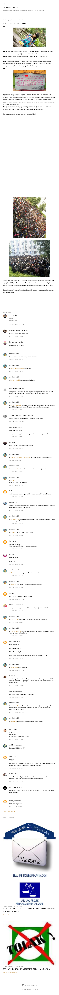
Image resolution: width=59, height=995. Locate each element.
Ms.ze (11, 730)
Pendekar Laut (15, 706)
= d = (11, 315)
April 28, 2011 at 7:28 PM (16, 658)
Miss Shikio (13, 642)
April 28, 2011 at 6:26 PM (16, 497)
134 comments (12, 915)
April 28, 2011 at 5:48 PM (16, 359)
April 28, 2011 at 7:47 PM (16, 685)
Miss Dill (13, 584)
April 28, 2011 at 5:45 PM (16, 348)
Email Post (11, 305)
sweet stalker (15, 469)
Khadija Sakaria (14, 605)
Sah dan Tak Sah (11, 7)
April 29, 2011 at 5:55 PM (16, 795)
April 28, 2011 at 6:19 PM (16, 485)
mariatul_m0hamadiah (17, 330)
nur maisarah (13, 787)
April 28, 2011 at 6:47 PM (16, 587)
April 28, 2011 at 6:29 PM (16, 535)
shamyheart (13, 801)
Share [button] (5, 305)
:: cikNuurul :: (13, 745)
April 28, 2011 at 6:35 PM (16, 549)
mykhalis (12, 354)
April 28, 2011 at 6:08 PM (16, 421)
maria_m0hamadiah (17, 368)
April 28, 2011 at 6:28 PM (16, 524)
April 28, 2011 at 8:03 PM (16, 712)
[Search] (54, 3)
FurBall (11, 774)
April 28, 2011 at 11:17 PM (16, 751)
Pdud (11, 676)
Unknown (12, 491)
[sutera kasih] (14, 342)
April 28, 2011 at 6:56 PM (16, 622)
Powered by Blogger (29, 985)
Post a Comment (9, 811)
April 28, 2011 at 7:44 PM (16, 670)
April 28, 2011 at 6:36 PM (16, 564)
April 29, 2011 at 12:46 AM (16, 768)
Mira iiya (13, 573)
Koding (11, 502)
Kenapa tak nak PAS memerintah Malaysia (26, 969)
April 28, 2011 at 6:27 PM (16, 510)
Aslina (11, 757)
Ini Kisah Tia (15, 519)
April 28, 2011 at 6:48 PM (16, 599)
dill (10, 555)
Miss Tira (14, 721)
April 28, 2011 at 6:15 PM (16, 448)
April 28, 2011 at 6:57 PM (16, 636)
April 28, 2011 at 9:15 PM (16, 739)
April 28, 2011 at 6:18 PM (16, 460)
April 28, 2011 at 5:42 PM (16, 336)
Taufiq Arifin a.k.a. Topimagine (19, 415)
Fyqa (11, 442)
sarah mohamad (15, 389)
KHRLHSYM (15, 619)
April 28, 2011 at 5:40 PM (16, 324)
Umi (10, 541)
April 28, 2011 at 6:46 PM (16, 576)
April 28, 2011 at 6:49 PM (16, 611)
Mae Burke (35, 989)
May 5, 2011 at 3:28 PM (15, 806)
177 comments (12, 972)
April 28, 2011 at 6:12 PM (16, 437)
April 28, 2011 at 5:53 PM (16, 396)
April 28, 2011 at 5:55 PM (16, 410)
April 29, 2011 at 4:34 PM (16, 781)
